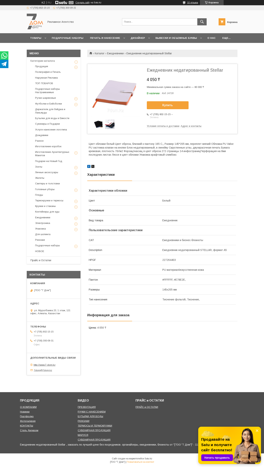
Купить (167, 105)
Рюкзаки (40, 239)
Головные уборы (45, 189)
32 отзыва (192, 2)
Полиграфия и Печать (48, 72)
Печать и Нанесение (105, 38)
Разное (39, 140)
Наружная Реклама (46, 77)
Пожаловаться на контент (140, 462)
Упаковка (40, 228)
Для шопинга (42, 234)
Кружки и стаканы (45, 206)
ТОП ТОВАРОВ (44, 83)
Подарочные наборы (67, 38)
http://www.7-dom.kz (44, 364)
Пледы (39, 194)
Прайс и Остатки (40, 260)
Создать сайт (82, 2)
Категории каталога (42, 60)
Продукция (41, 66)
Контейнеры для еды (47, 211)
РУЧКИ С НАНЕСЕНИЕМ (92, 411)
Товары (35, 38)
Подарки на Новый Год (48, 161)
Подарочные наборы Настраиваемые (47, 91)
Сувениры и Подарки (47, 123)
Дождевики (41, 135)
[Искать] (202, 21)
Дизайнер (138, 38)
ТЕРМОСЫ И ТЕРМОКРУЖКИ (95, 425)
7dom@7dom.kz (43, 370)
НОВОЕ (39, 251)
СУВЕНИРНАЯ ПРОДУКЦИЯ (94, 430)
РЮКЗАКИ (83, 421)
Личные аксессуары (46, 172)
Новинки (25, 411)
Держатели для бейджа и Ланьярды (50, 111)
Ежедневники (115, 53)
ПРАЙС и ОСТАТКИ (146, 407)
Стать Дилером (29, 430)
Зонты (38, 166)
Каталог (99, 53)
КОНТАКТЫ (26, 425)
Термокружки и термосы (49, 200)
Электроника (42, 223)
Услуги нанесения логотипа (51, 129)
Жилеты (39, 178)
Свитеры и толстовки (47, 183)
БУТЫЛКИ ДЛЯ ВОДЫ (90, 416)
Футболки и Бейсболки (48, 103)
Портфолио (27, 416)
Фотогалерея (27, 421)
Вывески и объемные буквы (176, 38)
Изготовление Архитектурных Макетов (52, 154)
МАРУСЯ (83, 435)
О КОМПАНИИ (28, 407)
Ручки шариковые (45, 97)
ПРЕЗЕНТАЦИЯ (87, 407)
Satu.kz (148, 458)
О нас (211, 38)
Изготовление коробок (48, 146)
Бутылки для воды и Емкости (52, 118)
